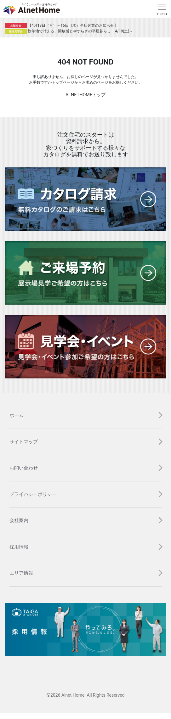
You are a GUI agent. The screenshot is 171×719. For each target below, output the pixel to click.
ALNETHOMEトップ (85, 95)
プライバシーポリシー (33, 494)
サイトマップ (23, 442)
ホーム (16, 415)
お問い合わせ (23, 468)
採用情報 (18, 547)
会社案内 (18, 520)
